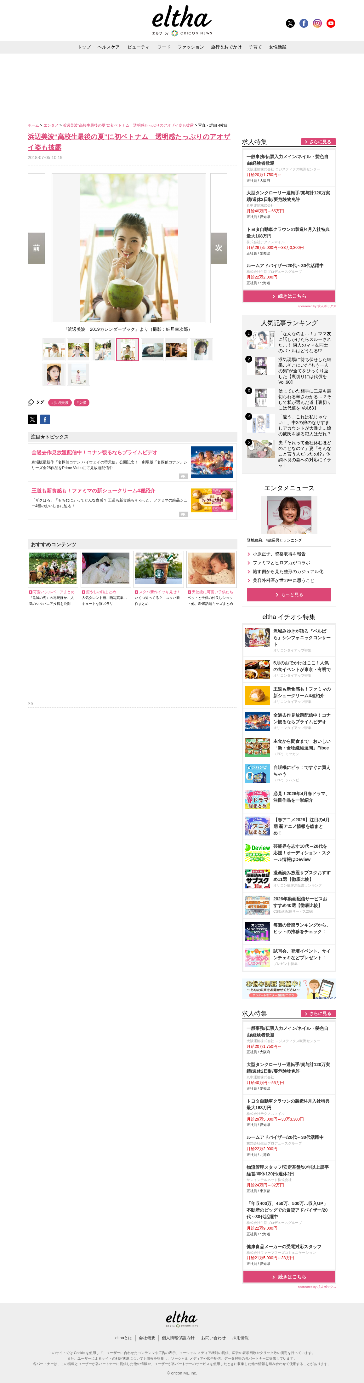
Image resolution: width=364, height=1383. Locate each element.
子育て (255, 46)
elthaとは (123, 1337)
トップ (84, 46)
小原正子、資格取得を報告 (279, 553)
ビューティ (139, 46)
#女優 (82, 402)
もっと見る (292, 594)
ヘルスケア (109, 46)
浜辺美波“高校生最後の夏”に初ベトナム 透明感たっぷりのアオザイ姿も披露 (129, 125)
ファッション (191, 46)
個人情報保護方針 (178, 1337)
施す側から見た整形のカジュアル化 (288, 571)
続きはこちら (292, 296)
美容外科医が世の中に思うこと (284, 580)
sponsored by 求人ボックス (317, 306)
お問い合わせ (213, 1337)
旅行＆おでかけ (226, 46)
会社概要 (147, 1337)
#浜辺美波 (60, 402)
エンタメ (51, 125)
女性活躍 (278, 46)
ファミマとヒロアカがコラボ (281, 562)
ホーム (34, 125)
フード (164, 46)
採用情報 (240, 1337)
